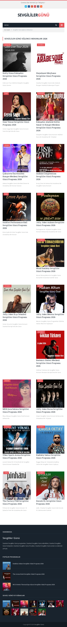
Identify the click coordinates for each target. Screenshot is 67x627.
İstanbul (41, 45)
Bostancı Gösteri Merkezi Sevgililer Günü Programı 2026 (48, 363)
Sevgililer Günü (39, 624)
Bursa (40, 381)
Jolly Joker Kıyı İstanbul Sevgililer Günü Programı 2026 (15, 317)
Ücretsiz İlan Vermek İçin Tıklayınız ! (33, 3)
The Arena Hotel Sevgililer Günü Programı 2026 (29, 574)
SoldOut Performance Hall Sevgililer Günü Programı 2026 (15, 225)
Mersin (40, 286)
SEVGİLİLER (33, 15)
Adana (6, 145)
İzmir (6, 94)
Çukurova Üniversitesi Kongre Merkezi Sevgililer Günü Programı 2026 (15, 176)
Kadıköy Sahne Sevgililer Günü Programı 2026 (28, 564)
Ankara (40, 145)
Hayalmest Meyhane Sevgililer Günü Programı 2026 (48, 76)
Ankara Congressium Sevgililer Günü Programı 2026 (48, 176)
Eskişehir (7, 45)
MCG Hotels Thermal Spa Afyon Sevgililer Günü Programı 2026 (34, 584)
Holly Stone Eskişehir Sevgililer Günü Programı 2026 (15, 76)
